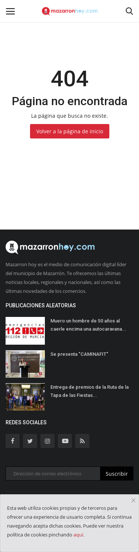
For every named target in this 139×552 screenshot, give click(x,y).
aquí (78, 534)
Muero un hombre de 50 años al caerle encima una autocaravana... (88, 325)
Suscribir (117, 473)
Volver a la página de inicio (69, 131)
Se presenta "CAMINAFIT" (79, 354)
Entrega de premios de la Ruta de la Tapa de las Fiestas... (89, 391)
